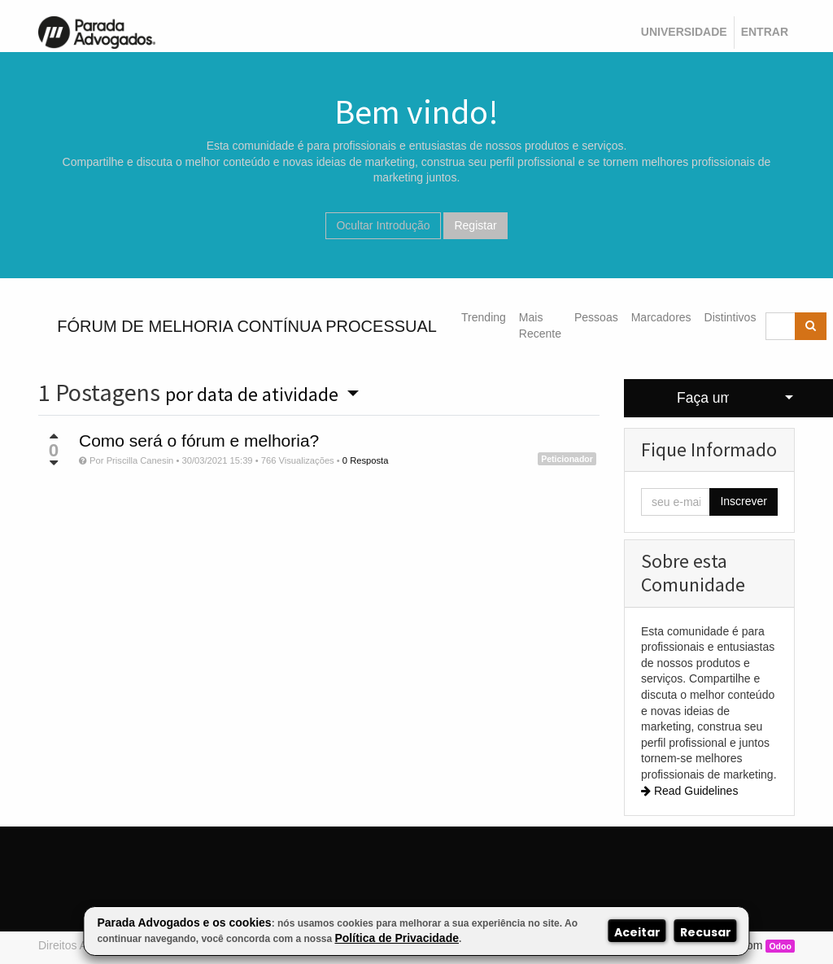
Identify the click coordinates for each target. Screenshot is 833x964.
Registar (475, 225)
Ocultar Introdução (383, 225)
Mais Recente (540, 325)
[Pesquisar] (810, 326)
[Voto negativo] (54, 463)
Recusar (705, 932)
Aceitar (637, 932)
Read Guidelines (689, 790)
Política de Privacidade (396, 937)
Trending (483, 317)
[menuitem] (684, 32)
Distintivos (730, 317)
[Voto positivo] (54, 436)
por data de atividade (253, 394)
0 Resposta (365, 460)
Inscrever (743, 501)
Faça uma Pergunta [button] (703, 398)
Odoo (780, 946)
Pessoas (596, 317)
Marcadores (661, 317)
